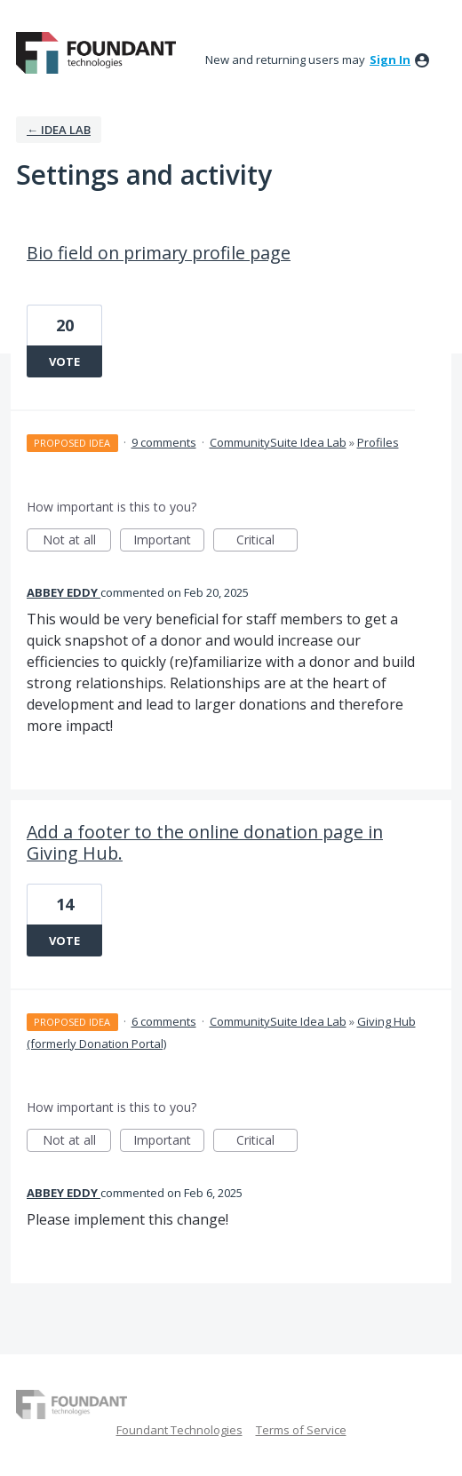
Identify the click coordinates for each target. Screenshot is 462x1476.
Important (168, 541)
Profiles (378, 442)
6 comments (163, 1021)
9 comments (163, 442)
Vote (64, 361)
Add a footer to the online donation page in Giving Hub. (205, 842)
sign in (390, 59)
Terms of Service (301, 1430)
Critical (267, 541)
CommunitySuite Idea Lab (278, 442)
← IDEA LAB (59, 130)
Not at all (77, 541)
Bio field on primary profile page (159, 253)
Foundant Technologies (179, 1430)
